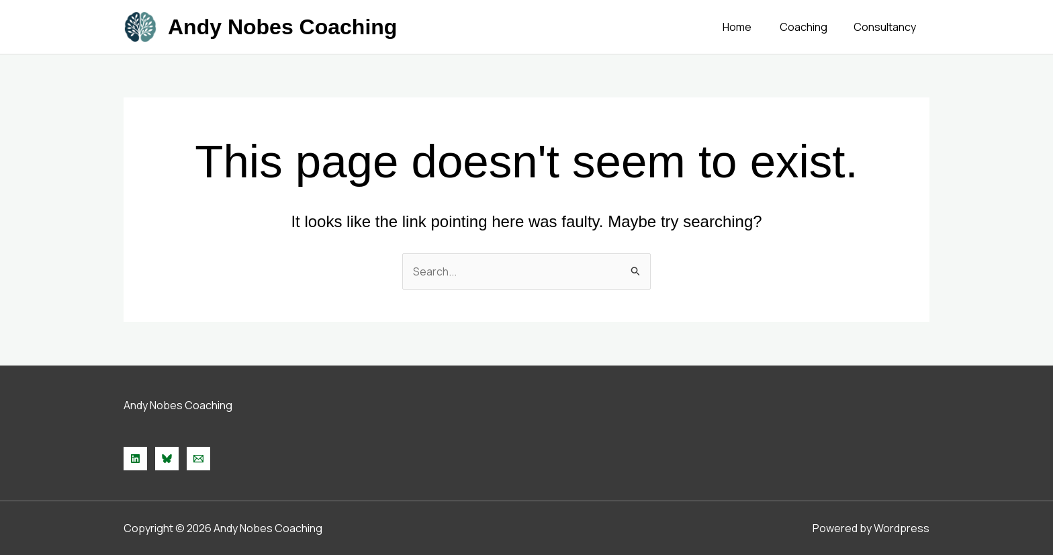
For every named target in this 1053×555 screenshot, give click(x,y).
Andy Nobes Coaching (282, 27)
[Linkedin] (135, 458)
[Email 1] (198, 458)
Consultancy (887, 26)
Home (750, 26)
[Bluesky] (167, 458)
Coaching (811, 26)
